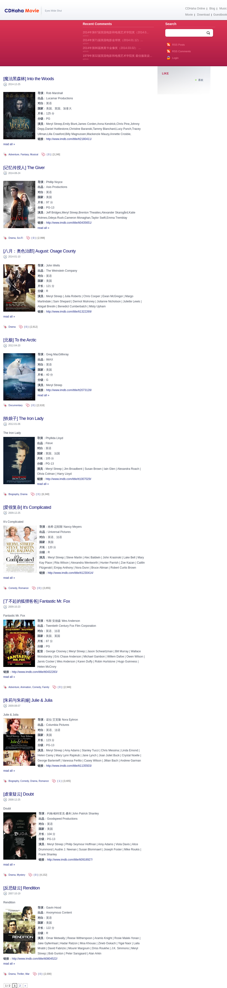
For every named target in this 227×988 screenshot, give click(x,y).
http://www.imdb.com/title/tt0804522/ (34, 958)
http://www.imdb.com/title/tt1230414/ (70, 573)
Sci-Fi (20, 238)
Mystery (21, 875)
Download (203, 14)
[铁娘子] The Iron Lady (23, 418)
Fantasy (25, 154)
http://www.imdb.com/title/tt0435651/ (69, 222)
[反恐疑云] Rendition (21, 888)
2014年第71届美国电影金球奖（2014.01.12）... (113, 42)
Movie (189, 14)
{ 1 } (59, 781)
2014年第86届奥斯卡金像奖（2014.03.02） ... (112, 49)
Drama (12, 238)
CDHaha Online (195, 8)
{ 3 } (38, 494)
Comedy (13, 588)
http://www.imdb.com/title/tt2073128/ (69, 390)
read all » (9, 144)
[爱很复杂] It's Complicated (27, 507)
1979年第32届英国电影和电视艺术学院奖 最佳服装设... (117, 57)
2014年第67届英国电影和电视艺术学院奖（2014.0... (116, 34)
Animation (26, 687)
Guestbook (220, 14)
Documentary (15, 405)
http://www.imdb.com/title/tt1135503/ (69, 765)
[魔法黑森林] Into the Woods (28, 78)
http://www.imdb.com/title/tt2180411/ (69, 139)
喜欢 (200, 79)
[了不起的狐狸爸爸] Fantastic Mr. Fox (36, 601)
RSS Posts (178, 44)
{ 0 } (49, 154)
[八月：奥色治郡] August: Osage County (39, 251)
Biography (14, 494)
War (27, 974)
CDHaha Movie (22, 11)
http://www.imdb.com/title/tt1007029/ (68, 479)
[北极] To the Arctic (19, 340)
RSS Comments (181, 51)
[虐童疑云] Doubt (18, 794)
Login (175, 58)
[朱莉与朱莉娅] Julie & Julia (27, 700)
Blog (212, 8)
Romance (23, 588)
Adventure (14, 154)
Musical (34, 154)
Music (223, 8)
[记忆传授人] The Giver (24, 167)
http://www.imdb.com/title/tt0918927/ (70, 859)
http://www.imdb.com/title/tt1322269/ (69, 311)
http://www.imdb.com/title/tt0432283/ (34, 672)
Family (45, 687)
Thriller (20, 974)
